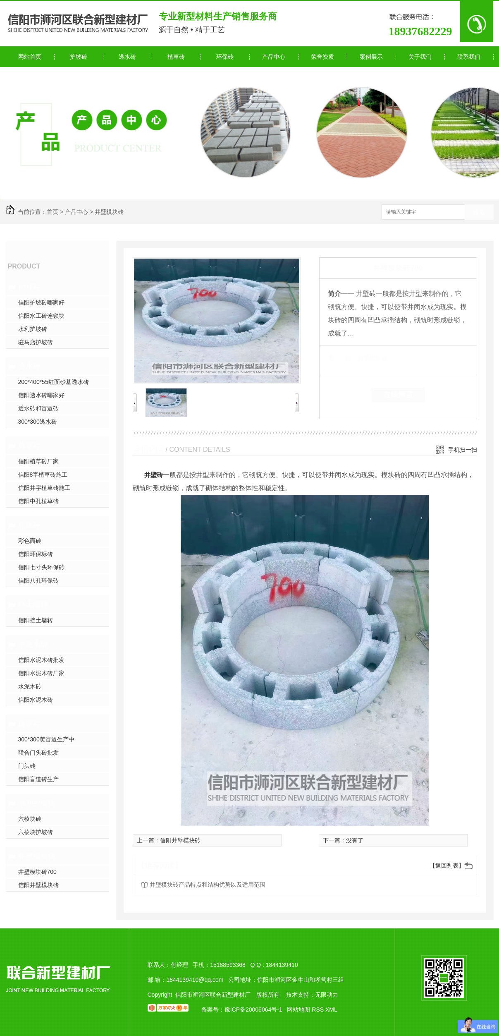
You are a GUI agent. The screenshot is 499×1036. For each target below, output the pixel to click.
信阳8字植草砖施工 (43, 474)
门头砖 (27, 766)
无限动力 (326, 994)
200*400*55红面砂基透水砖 (53, 382)
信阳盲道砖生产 (38, 779)
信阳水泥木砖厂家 (41, 673)
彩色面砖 (29, 540)
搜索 (479, 212)
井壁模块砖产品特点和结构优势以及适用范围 (207, 884)
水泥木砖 (33, 644)
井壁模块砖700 (37, 871)
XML (331, 1009)
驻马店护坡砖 (35, 342)
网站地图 (298, 1009)
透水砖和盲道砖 (38, 408)
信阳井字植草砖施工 (44, 487)
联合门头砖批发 (38, 752)
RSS (318, 1009)
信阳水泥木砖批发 (41, 660)
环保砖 (225, 57)
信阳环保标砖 (35, 554)
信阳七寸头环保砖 (41, 567)
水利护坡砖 (32, 329)
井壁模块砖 (109, 212)
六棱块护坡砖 (35, 832)
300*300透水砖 (37, 421)
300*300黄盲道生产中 (46, 739)
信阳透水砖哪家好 (41, 395)
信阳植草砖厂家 (38, 461)
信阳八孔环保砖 (38, 580)
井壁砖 (153, 474)
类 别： (342, 358)
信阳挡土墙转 (35, 620)
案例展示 (371, 57)
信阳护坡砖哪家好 (41, 302)
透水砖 (127, 57)
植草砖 (176, 57)
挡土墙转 (33, 604)
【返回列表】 (447, 865)
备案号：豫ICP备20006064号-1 (241, 1009)
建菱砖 (29, 723)
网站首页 (29, 57)
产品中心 (273, 57)
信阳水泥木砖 (35, 699)
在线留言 (398, 395)
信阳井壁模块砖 (38, 885)
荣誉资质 (322, 57)
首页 (52, 212)
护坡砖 (78, 57)
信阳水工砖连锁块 (41, 315)
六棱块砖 (29, 818)
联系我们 (468, 57)
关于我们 (420, 57)
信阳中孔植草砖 (38, 501)
